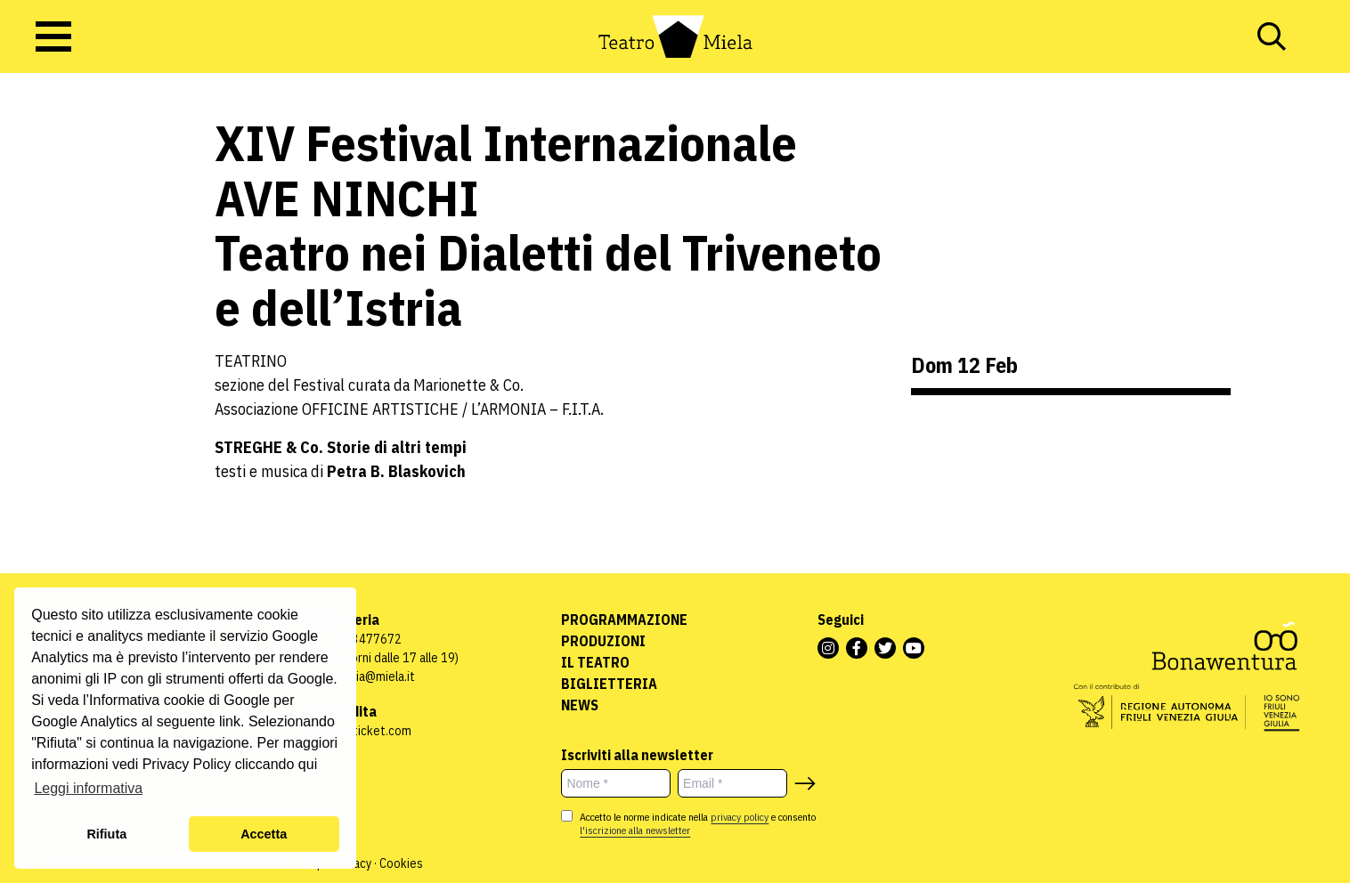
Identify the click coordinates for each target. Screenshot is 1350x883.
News (579, 705)
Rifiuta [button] (106, 834)
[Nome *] (616, 783)
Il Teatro (595, 662)
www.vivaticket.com (358, 731)
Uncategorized (57, 229)
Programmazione (624, 619)
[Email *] (732, 783)
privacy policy (740, 816)
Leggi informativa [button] (88, 788)
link (229, 721)
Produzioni (603, 641)
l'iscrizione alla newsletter (635, 830)
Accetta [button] (263, 834)
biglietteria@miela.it (360, 676)
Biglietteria (609, 684)
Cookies (401, 863)
